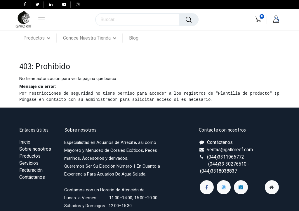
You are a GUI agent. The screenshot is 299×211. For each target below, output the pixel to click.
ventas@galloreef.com (230, 149)
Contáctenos (32, 177)
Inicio (24, 142)
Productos (30, 156)
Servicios (29, 163)
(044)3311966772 (225, 157)
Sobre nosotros (35, 149)
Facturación (31, 170)
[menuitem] (134, 37)
